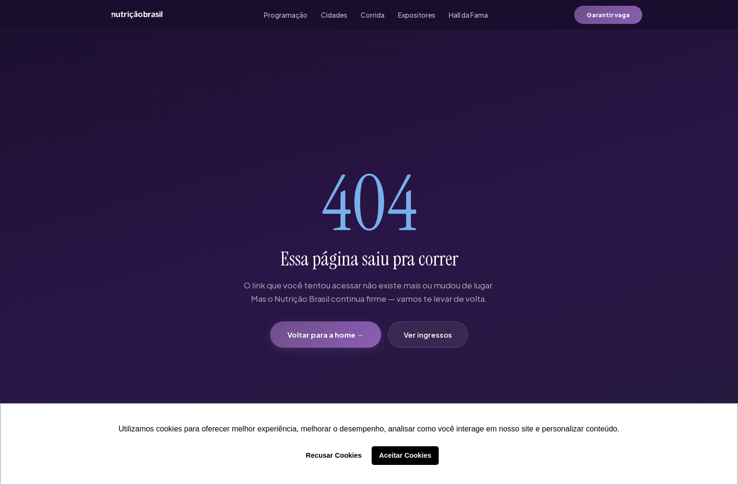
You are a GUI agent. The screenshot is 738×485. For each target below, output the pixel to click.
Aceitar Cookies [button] (405, 455)
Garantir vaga (608, 15)
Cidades (334, 15)
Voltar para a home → (325, 334)
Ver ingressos (428, 334)
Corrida (373, 15)
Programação (285, 15)
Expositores (416, 15)
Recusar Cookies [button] (334, 455)
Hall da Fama (468, 15)
